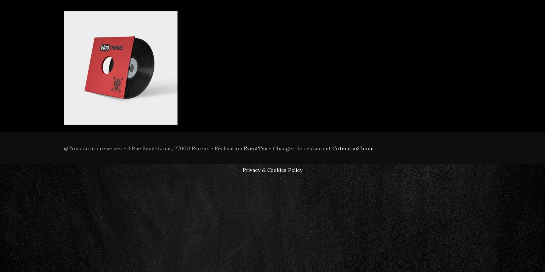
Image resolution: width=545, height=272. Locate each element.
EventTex (255, 148)
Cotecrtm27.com (353, 148)
